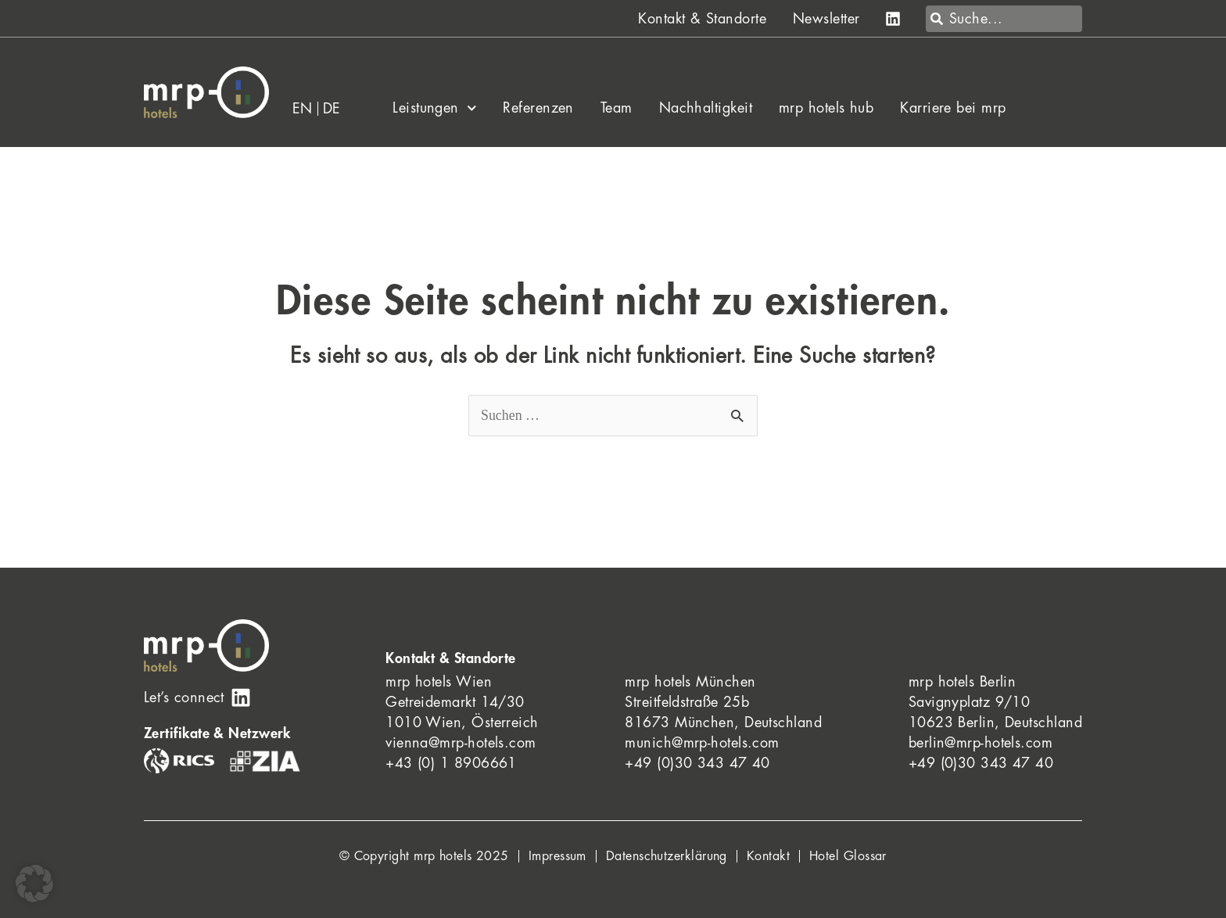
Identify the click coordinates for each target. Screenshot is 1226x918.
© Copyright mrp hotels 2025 (424, 856)
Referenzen (538, 108)
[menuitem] (303, 109)
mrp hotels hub (826, 108)
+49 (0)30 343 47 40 (697, 763)
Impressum (557, 856)
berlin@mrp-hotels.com (980, 743)
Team (616, 108)
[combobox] (1004, 18)
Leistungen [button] (434, 108)
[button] (34, 883)
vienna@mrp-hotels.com (460, 743)
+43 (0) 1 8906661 (451, 763)
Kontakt (768, 856)
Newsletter (826, 19)
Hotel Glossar (848, 856)
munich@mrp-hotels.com (702, 743)
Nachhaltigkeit (705, 108)
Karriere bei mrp (953, 108)
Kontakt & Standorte (702, 19)
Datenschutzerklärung (666, 856)
